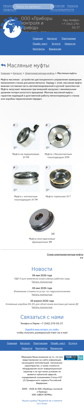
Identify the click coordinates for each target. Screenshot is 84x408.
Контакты (39, 49)
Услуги (56, 43)
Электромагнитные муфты (39, 73)
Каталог (52, 38)
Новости (70, 43)
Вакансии (55, 49)
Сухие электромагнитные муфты (65, 254)
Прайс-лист (40, 43)
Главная (38, 38)
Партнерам (69, 38)
